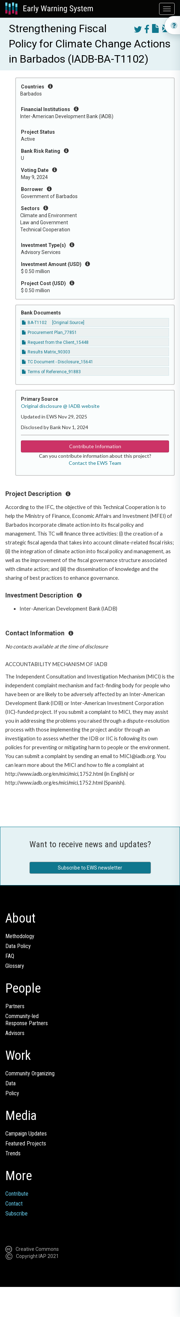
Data (10, 1083)
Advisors (14, 1033)
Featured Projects (25, 1143)
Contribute (16, 1193)
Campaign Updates (26, 1133)
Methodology (19, 936)
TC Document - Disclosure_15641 (57, 361)
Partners (14, 1006)
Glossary (14, 966)
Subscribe (16, 1213)
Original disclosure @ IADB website (60, 406)
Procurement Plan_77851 (49, 332)
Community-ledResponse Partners (26, 1020)
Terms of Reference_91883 (51, 371)
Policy (12, 1093)
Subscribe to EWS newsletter (90, 868)
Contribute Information (95, 446)
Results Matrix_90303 (46, 352)
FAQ (9, 956)
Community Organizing (30, 1073)
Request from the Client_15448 (55, 342)
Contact (14, 1203)
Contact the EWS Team (95, 463)
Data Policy (18, 946)
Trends (13, 1153)
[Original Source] (68, 322)
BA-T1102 (34, 322)
